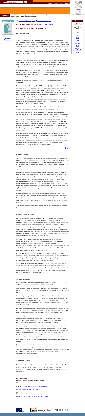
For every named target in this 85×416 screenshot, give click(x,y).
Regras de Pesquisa (64, 3)
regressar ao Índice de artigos (7, 39)
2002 (77, 38)
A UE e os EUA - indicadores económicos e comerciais (33, 386)
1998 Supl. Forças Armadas (77, 49)
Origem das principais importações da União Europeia (33, 396)
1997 (77, 52)
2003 (77, 35)
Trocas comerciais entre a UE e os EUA (29, 389)
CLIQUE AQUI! (48, 24)
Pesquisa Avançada (52, 3)
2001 (77, 40)
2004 (77, 32)
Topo (66, 148)
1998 (77, 46)
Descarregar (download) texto (27, 21)
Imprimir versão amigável (44, 21)
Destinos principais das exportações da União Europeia (33, 393)
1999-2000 (77, 43)
